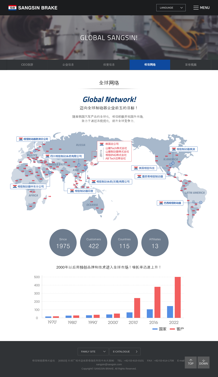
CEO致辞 (27, 64)
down (203, 362)
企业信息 (68, 64)
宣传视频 (191, 64)
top (191, 362)
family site (88, 351)
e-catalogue (121, 351)
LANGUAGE (166, 7)
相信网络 (150, 64)
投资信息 (109, 64)
